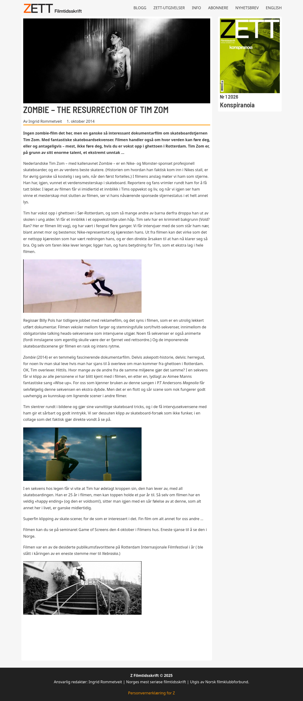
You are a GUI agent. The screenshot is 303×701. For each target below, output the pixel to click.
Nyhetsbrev (247, 7)
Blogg (140, 7)
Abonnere (218, 7)
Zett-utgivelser (169, 7)
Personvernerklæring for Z (151, 693)
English (274, 7)
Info (196, 7)
